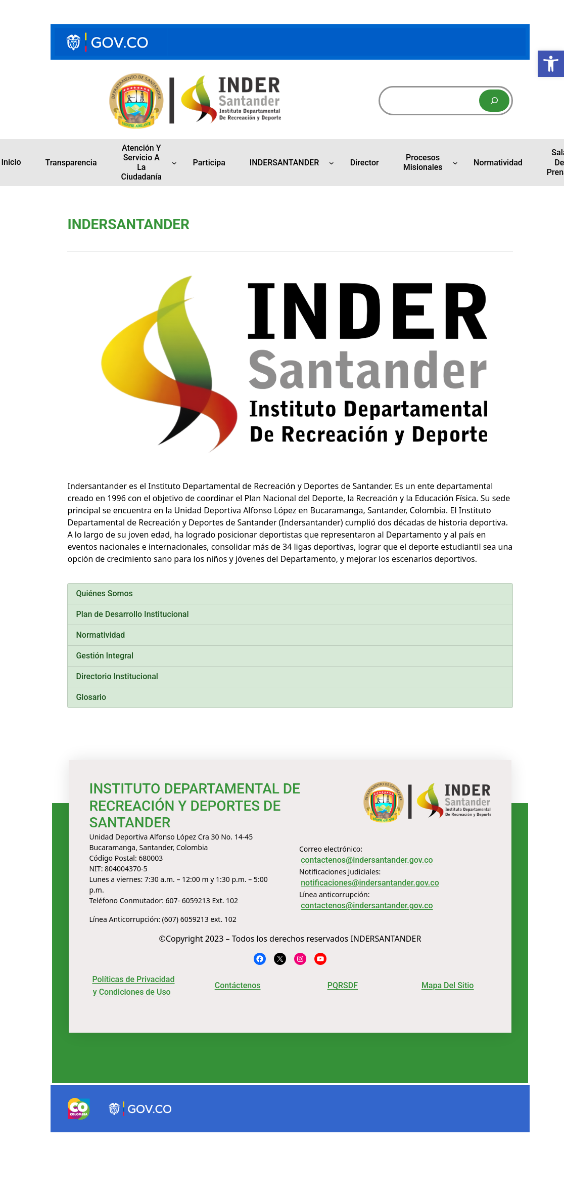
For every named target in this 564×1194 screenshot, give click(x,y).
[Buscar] (494, 101)
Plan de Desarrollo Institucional (132, 614)
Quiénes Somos (104, 593)
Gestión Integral (104, 655)
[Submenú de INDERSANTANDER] (331, 162)
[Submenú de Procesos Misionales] (455, 162)
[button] (551, 64)
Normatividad (100, 635)
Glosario (91, 697)
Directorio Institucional (117, 676)
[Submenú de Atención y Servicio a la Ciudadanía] (174, 162)
